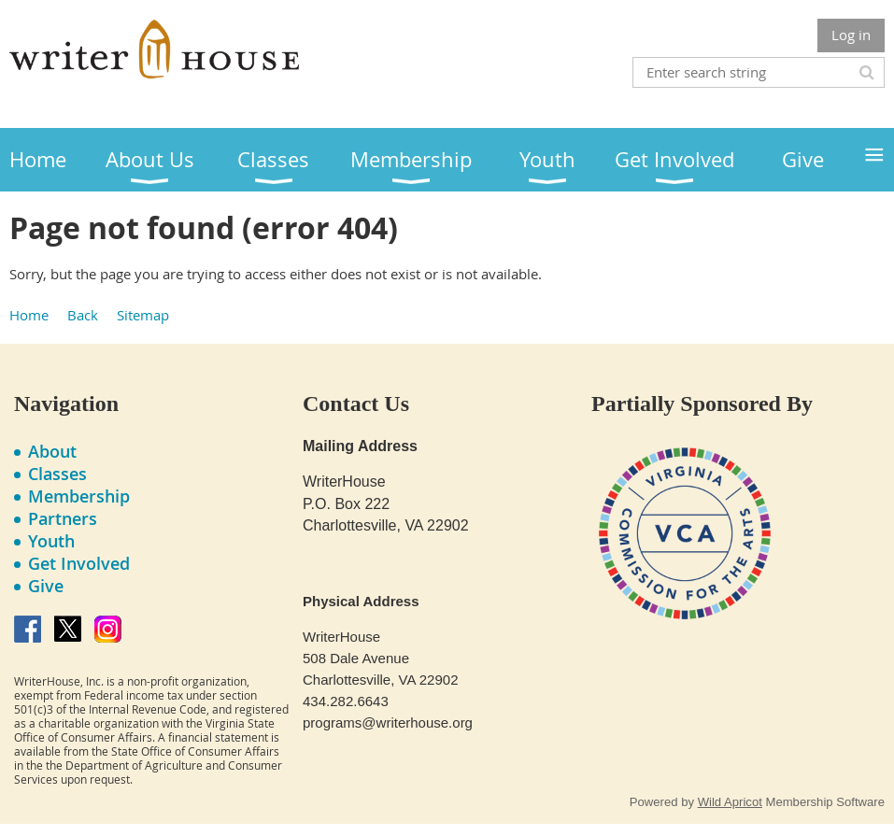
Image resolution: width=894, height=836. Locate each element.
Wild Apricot (730, 802)
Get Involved (79, 563)
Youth (51, 541)
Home (29, 314)
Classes (57, 473)
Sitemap (143, 314)
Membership (79, 496)
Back (82, 314)
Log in (851, 34)
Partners (62, 518)
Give (46, 585)
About (52, 451)
